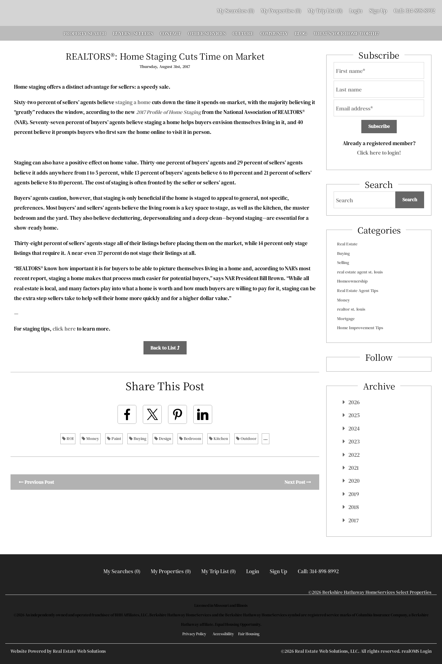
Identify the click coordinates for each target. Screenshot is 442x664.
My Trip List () (325, 10)
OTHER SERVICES (207, 33)
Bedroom (190, 438)
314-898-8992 (420, 10)
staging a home (133, 102)
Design (162, 438)
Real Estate (347, 244)
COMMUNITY (274, 33)
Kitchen (218, 438)
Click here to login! (379, 152)
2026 (354, 402)
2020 (354, 481)
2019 (353, 494)
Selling (343, 262)
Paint (114, 438)
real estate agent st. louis (360, 272)
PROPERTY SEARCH (84, 33)
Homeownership (352, 281)
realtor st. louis (351, 309)
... (265, 438)
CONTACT (170, 33)
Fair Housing (249, 634)
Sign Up (378, 10)
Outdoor (246, 438)
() (235, 10)
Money (90, 438)
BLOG (301, 33)
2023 (354, 441)
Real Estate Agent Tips (357, 290)
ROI (68, 438)
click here (64, 328)
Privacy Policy (194, 634)
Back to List (165, 347)
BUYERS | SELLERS (133, 33)
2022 (354, 455)
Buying (137, 438)
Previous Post (36, 482)
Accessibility (223, 634)
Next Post (297, 482)
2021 (353, 468)
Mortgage (346, 318)
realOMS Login (416, 651)
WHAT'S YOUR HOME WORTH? (346, 33)
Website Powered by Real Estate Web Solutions (58, 651)
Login (355, 10)
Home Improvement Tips (360, 328)
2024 (354, 428)
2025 (354, 415)
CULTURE (243, 33)
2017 (353, 520)
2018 (353, 507)
